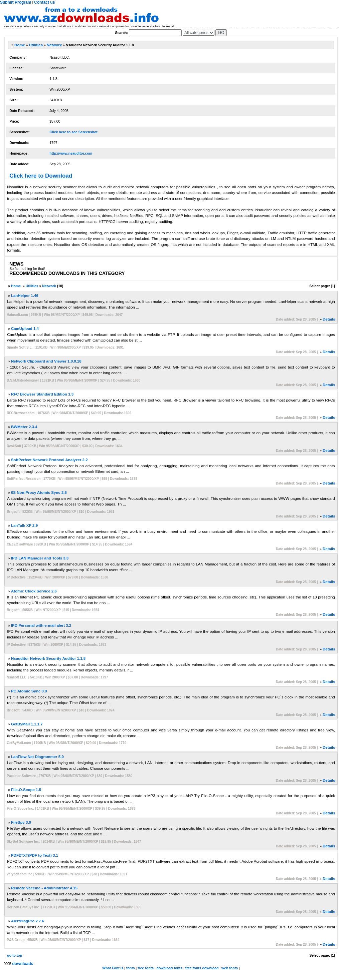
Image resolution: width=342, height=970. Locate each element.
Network (54, 45)
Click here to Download (40, 176)
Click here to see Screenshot (73, 132)
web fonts (229, 968)
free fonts (146, 968)
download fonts (170, 968)
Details (329, 319)
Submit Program (15, 2)
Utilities (36, 45)
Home (19, 45)
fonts (130, 968)
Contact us (44, 2)
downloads (22, 963)
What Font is (112, 968)
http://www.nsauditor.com (70, 153)
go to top (14, 955)
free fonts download (202, 968)
